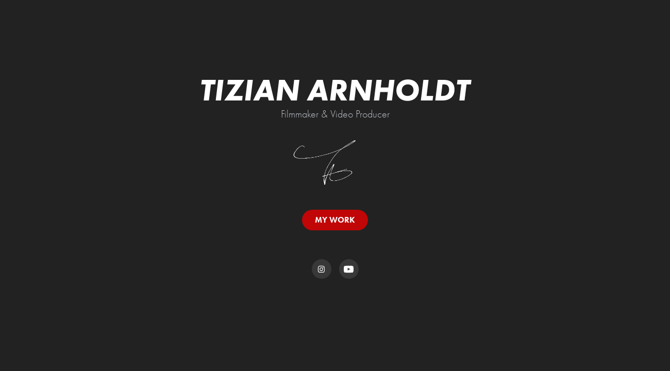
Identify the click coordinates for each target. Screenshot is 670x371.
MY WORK (335, 220)
